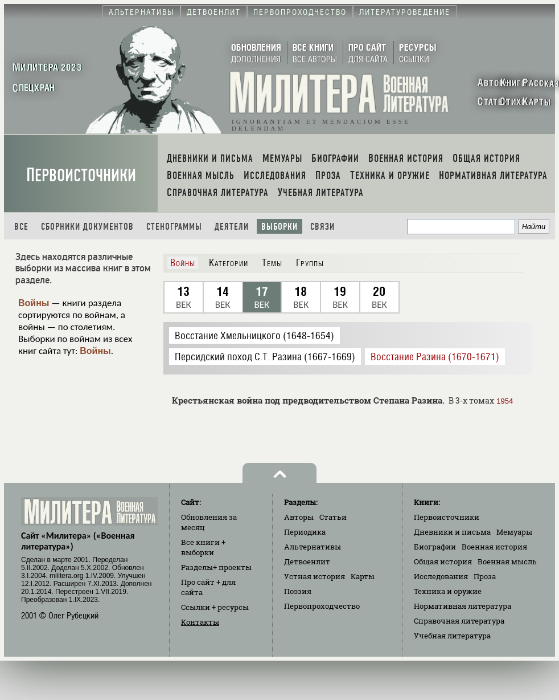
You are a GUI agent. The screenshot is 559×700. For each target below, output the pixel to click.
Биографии (435, 547)
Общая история (443, 561)
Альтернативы (312, 547)
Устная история (314, 576)
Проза (485, 576)
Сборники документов (87, 227)
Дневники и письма (452, 532)
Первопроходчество (322, 606)
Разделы (216, 567)
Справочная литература (459, 621)
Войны (34, 303)
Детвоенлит (307, 561)
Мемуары (514, 532)
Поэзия (297, 591)
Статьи (333, 517)
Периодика (305, 532)
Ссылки (215, 607)
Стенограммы (174, 227)
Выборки (279, 227)
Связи (322, 227)
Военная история (494, 547)
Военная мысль (507, 561)
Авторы (299, 517)
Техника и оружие (448, 591)
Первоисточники (81, 175)
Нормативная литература (462, 606)
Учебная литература (452, 635)
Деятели (232, 227)
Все (21, 227)
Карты (363, 576)
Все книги (203, 547)
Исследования (441, 576)
